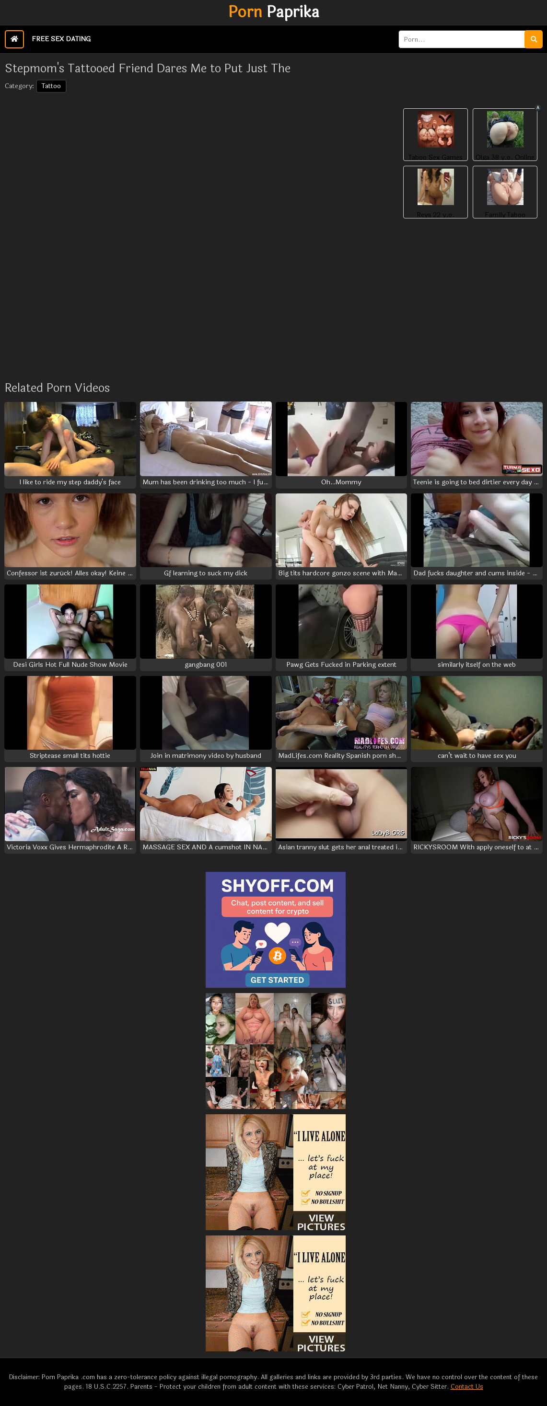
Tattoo (51, 86)
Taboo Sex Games (435, 157)
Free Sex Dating (61, 39)
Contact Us (467, 1387)
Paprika (273, 12)
